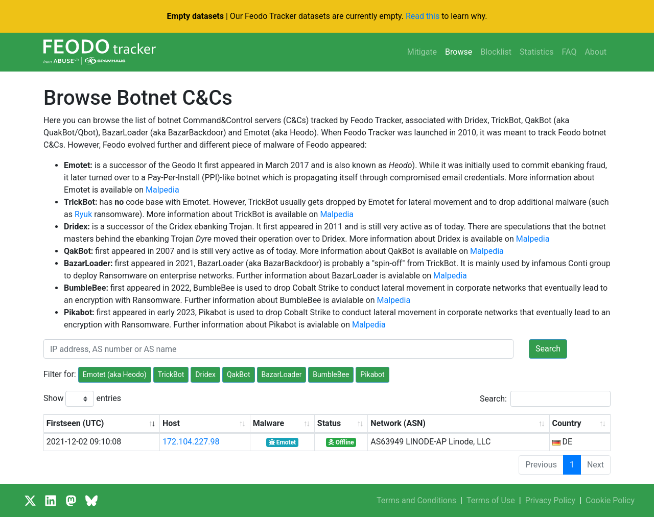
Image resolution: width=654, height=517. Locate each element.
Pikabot (372, 374)
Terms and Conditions (416, 500)
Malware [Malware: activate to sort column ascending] (268, 423)
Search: (545, 399)
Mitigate (422, 52)
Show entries (82, 399)
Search (547, 349)
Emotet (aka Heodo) (115, 374)
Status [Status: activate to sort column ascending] (329, 423)
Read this (422, 16)
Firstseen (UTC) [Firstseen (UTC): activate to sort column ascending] (75, 423)
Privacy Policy (550, 500)
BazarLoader (282, 374)
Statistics (537, 52)
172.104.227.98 (191, 442)
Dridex (205, 374)
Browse (458, 52)
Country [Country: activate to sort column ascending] (566, 423)
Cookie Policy (610, 500)
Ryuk (83, 214)
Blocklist (495, 52)
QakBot (238, 374)
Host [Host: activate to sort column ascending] (171, 423)
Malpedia (162, 190)
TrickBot (171, 374)
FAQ (569, 52)
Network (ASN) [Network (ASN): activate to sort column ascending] (398, 423)
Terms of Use (490, 500)
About (595, 52)
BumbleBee (331, 374)
